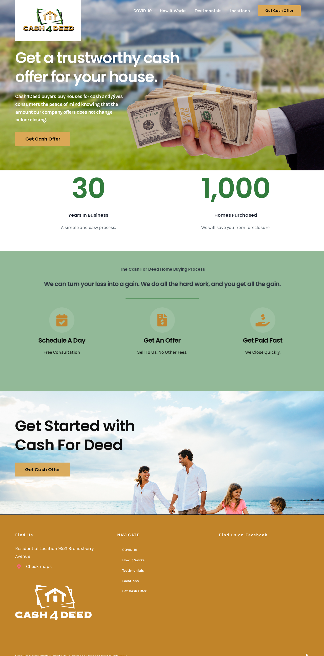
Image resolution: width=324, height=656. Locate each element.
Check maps (39, 566)
